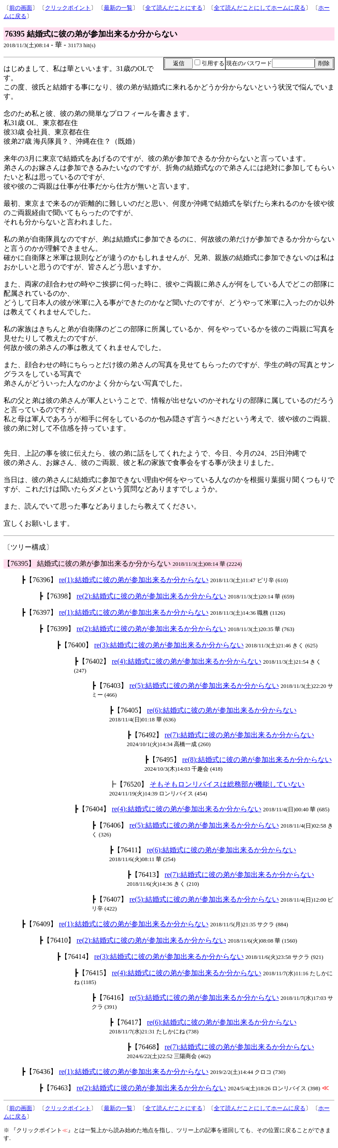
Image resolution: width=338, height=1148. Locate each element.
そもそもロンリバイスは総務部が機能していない (227, 784)
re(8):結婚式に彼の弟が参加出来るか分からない (257, 759)
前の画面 (20, 7)
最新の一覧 (118, 7)
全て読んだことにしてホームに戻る (259, 7)
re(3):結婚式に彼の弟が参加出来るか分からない (169, 645)
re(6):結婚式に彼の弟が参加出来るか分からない (222, 710)
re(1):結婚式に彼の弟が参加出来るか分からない (134, 579)
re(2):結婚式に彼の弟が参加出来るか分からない (151, 596)
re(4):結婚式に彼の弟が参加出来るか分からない (186, 661)
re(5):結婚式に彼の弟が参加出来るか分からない (204, 685)
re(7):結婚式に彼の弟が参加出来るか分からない (239, 735)
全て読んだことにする (173, 7)
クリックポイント (68, 7)
